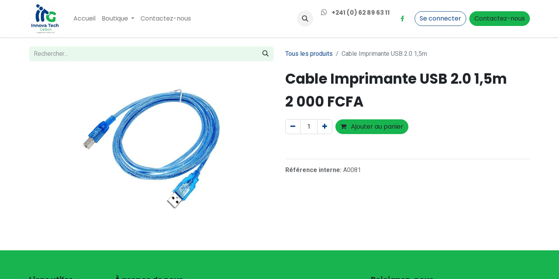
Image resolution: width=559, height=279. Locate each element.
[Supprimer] (292, 126)
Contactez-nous (499, 18)
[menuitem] (84, 18)
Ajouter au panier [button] (371, 126)
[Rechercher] (265, 53)
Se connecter (440, 18)
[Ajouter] (324, 126)
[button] (305, 18)
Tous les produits (309, 53)
